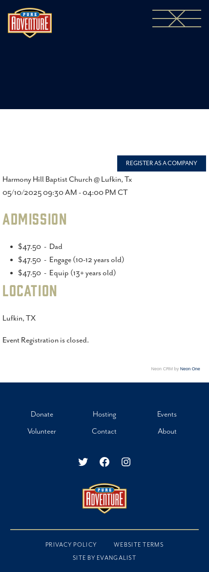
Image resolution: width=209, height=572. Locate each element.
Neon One (190, 368)
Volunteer (41, 431)
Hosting (104, 414)
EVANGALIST (116, 558)
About (167, 431)
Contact (104, 431)
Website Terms (139, 545)
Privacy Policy (71, 545)
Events (167, 414)
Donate (42, 414)
